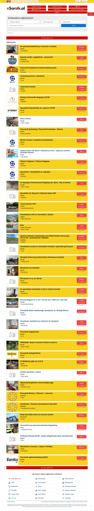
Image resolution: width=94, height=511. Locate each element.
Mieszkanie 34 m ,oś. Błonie (31, 278)
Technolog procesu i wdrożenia (32, 76)
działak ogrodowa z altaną (30, 372)
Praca (11, 483)
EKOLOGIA (57, 9)
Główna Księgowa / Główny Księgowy (34, 161)
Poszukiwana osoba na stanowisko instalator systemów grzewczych (46, 246)
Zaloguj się (78, 0)
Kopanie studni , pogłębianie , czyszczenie (36, 57)
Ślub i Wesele (40, 494)
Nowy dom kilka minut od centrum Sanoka (36, 415)
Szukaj (73, 25)
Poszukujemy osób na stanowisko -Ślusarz (36, 215)
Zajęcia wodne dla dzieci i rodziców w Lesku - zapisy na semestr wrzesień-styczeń (45, 152)
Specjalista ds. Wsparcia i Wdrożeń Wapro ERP (38, 193)
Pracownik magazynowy (29, 332)
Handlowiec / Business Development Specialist (38, 404)
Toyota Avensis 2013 (28, 204)
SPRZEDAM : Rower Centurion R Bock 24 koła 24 (38, 342)
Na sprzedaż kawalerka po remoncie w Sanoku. (38, 46)
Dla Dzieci (13, 490)
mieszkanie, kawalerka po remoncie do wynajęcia (39, 321)
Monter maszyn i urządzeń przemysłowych (36, 140)
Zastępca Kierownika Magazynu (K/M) (34, 97)
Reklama (30, 1)
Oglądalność (69, 501)
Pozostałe (67, 498)
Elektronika (13, 486)
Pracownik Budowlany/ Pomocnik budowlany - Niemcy (41, 129)
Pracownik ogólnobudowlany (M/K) (34, 457)
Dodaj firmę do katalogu (54, 501)
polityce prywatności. (68, 506)
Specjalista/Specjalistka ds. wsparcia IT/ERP (37, 108)
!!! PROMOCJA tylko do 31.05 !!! (31, 361)
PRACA (78, 6)
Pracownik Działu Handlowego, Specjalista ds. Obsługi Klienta (44, 310)
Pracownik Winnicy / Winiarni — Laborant (36, 393)
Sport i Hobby (40, 490)
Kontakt (85, 501)
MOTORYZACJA (37, 6)
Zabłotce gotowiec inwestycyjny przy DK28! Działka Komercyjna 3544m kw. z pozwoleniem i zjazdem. (45, 237)
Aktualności (35, 1)
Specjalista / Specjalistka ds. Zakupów (35, 172)
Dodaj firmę (24, 1)
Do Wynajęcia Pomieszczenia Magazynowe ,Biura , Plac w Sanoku (45, 183)
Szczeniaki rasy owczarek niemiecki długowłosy (38, 425)
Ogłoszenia (9, 33)
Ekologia (12, 498)
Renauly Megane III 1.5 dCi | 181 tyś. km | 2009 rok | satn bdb (43, 300)
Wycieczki (39, 498)
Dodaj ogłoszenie (15, 1)
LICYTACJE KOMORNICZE (78, 9)
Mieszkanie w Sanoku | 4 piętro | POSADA (36, 447)
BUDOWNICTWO (36, 9)
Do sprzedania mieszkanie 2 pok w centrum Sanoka (40, 289)
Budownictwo (67, 483)
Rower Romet (25, 119)
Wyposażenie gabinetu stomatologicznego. (37, 383)
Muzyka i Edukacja (69, 490)
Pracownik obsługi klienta (30, 353)
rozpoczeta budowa (28, 87)
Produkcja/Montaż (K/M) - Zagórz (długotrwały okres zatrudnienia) (46, 436)
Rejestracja (84, 0)
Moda (38, 486)
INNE (57, 12)
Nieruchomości (68, 479)
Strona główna (44, 501)
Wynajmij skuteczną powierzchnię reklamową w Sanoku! (42, 257)
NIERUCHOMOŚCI (57, 6)
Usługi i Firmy (14, 494)
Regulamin (62, 501)
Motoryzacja (40, 479)
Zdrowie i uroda (68, 494)
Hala (22, 225)
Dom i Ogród (40, 483)
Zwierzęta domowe (69, 486)
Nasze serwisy (80, 501)
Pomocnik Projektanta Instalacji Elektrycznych (38, 68)
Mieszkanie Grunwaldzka (29, 268)
